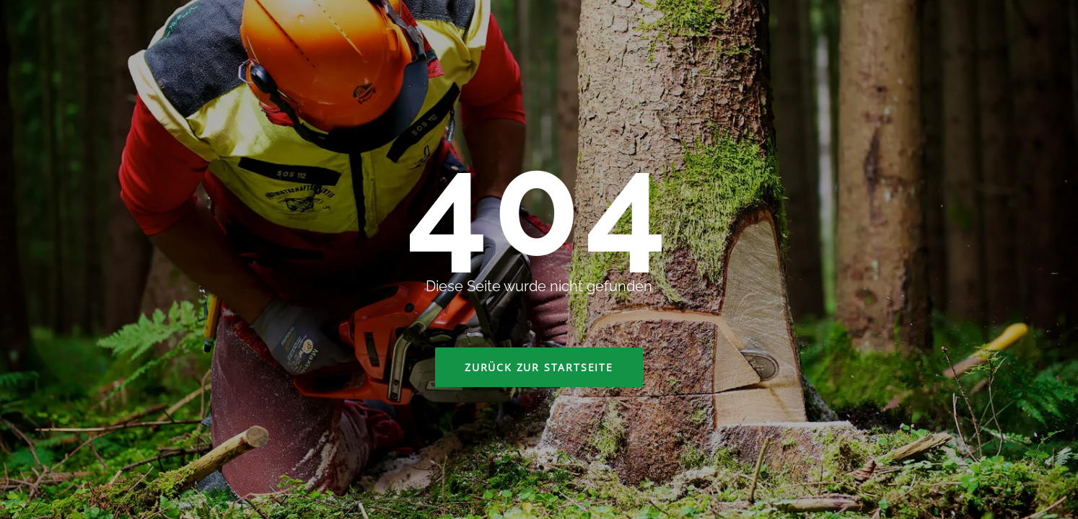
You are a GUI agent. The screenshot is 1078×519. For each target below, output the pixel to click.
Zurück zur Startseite (539, 367)
